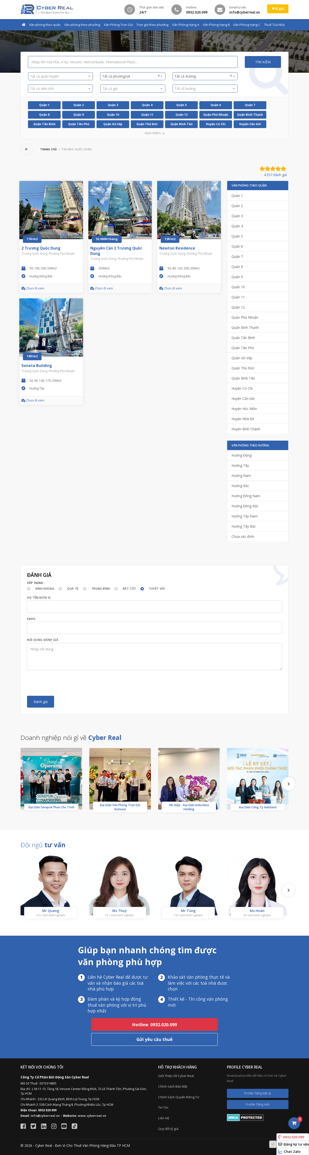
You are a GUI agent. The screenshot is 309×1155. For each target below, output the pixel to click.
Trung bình (100, 589)
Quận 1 (44, 105)
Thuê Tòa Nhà (274, 24)
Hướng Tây (240, 465)
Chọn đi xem (32, 288)
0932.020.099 (291, 1137)
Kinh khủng (44, 589)
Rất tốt (129, 589)
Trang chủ (48, 149)
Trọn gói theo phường (152, 24)
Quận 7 (250, 105)
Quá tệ (73, 589)
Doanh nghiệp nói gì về (71, 737)
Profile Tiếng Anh (257, 1104)
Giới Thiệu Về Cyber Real (176, 1076)
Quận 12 (182, 115)
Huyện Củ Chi (215, 124)
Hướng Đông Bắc (245, 506)
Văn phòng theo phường (82, 24)
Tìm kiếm (263, 62)
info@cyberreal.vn (45, 1116)
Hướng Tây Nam (245, 516)
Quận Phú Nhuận (215, 115)
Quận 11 (147, 115)
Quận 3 (113, 105)
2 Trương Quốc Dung (40, 248)
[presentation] (63, 683)
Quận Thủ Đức (147, 124)
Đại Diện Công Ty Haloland (257, 807)
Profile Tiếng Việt (257, 1093)
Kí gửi (278, 9)
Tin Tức (163, 1107)
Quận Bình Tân (181, 124)
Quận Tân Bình (44, 124)
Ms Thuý (119, 910)
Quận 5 (181, 105)
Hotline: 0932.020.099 (154, 1024)
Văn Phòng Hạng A (185, 24)
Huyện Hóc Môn (244, 408)
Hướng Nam (241, 475)
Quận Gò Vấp (112, 124)
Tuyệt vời (157, 589)
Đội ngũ (43, 844)
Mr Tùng (188, 910)
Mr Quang (50, 910)
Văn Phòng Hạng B (216, 24)
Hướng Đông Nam (246, 496)
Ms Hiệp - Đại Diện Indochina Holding (189, 807)
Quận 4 (147, 105)
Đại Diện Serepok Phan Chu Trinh (51, 807)
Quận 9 (78, 115)
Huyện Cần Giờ (250, 124)
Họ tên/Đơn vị (39, 597)
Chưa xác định (243, 536)
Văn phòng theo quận (45, 24)
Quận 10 (113, 115)
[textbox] (59, 76)
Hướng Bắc (240, 485)
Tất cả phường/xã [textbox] (131, 76)
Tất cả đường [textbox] (203, 76)
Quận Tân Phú (78, 124)
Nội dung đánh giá (42, 640)
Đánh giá (41, 701)
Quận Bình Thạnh (250, 115)
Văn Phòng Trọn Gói (118, 24)
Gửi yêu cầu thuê (154, 1039)
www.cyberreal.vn (92, 1116)
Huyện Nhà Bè (243, 418)
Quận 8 (44, 115)
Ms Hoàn (257, 910)
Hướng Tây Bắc (244, 526)
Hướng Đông (242, 455)
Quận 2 (78, 105)
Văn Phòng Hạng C (246, 24)
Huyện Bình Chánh (246, 429)
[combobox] (60, 76)
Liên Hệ (163, 1118)
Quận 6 (216, 105)
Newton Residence (177, 248)
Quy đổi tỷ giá (168, 1128)
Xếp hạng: (35, 583)
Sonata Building (36, 365)
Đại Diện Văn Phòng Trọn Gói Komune (120, 807)
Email (31, 619)
